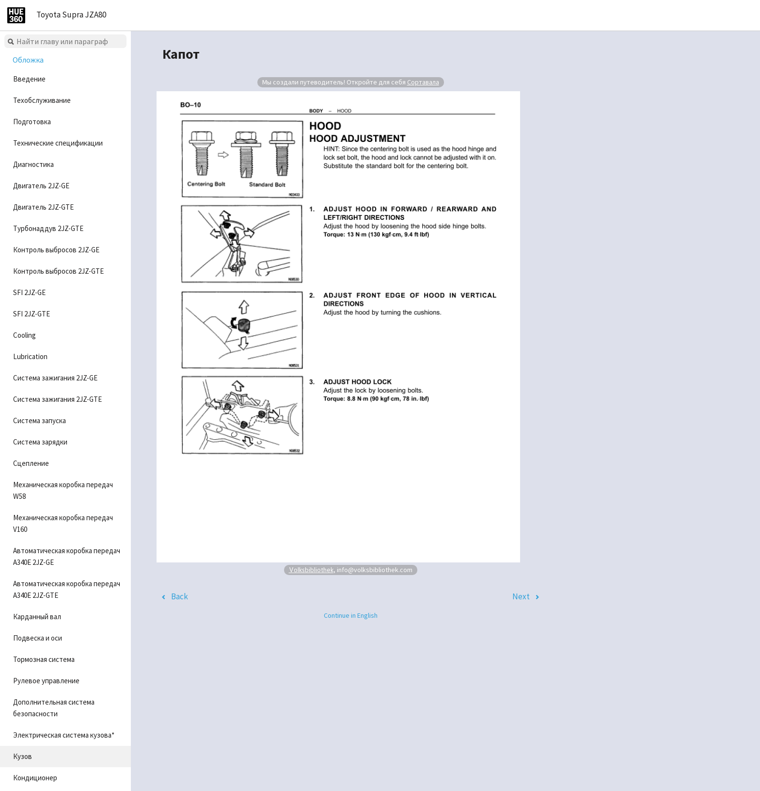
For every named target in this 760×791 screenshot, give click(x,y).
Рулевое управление (46, 680)
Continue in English (351, 615)
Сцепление (31, 463)
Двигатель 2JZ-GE (41, 185)
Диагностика (33, 164)
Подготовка (32, 121)
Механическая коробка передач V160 (63, 523)
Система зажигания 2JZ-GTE (57, 399)
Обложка (28, 60)
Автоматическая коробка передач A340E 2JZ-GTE (66, 589)
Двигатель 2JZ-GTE (43, 207)
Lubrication (30, 356)
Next (521, 596)
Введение (29, 78)
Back (179, 596)
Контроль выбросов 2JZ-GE (56, 249)
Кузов (22, 756)
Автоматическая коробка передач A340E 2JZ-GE (66, 556)
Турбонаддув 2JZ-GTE (48, 228)
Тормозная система (44, 659)
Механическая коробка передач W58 (63, 490)
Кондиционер (35, 777)
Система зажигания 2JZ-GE (55, 377)
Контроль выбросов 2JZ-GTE (58, 271)
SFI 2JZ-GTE (31, 313)
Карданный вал (37, 616)
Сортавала (423, 82)
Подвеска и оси (37, 638)
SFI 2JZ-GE (29, 292)
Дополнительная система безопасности (54, 707)
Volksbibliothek (311, 569)
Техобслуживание (42, 100)
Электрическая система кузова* (63, 735)
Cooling (24, 335)
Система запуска (39, 420)
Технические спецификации (58, 143)
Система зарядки (40, 441)
